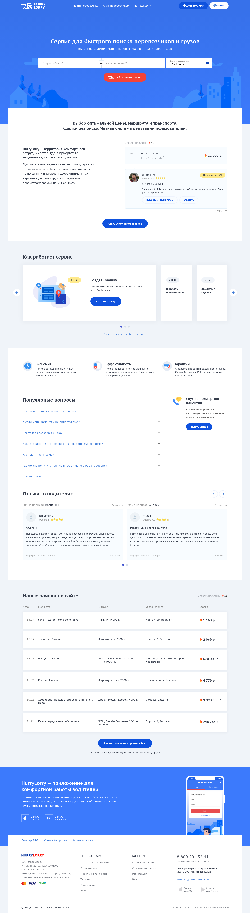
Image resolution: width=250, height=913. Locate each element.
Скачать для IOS (30, 818)
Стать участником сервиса (125, 223)
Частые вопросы (82, 840)
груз (193, 5)
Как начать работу (143, 862)
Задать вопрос (199, 426)
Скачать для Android (56, 818)
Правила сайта (180, 907)
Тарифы (85, 879)
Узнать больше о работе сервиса (125, 334)
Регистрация (87, 885)
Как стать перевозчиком (94, 862)
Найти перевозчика (85, 5)
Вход (83, 890)
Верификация (88, 868)
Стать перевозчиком (116, 5)
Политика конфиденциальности (211, 907)
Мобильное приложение (95, 873)
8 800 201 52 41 (193, 856)
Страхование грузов (144, 868)
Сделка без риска (55, 840)
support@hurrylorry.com (193, 879)
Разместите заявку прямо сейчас (125, 743)
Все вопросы (32, 476)
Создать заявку (105, 301)
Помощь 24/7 (142, 5)
